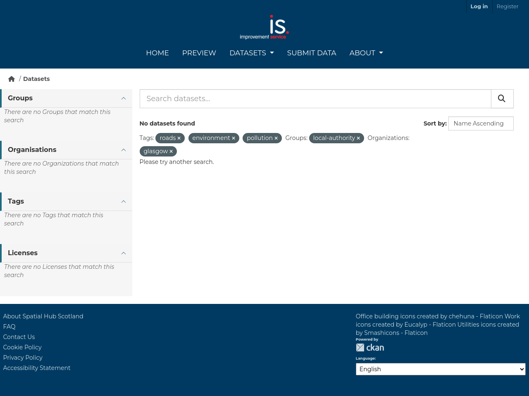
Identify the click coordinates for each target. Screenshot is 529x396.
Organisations (32, 150)
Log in (479, 6)
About (363, 53)
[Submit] (502, 98)
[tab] (66, 98)
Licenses (23, 253)
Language (365, 358)
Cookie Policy (22, 347)
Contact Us (19, 337)
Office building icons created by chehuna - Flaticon (429, 316)
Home (157, 53)
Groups (20, 98)
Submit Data (311, 53)
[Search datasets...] (315, 98)
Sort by (434, 123)
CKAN (370, 347)
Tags (16, 201)
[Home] (11, 79)
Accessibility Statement (37, 368)
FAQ (9, 326)
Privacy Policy (23, 357)
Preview (199, 53)
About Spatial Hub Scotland (43, 316)
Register (508, 6)
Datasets (248, 53)
